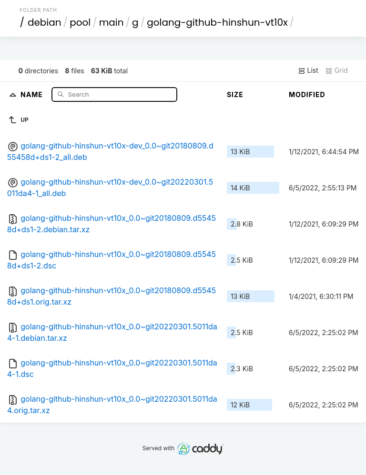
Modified (307, 94)
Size (235, 94)
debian (44, 22)
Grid (336, 70)
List (308, 70)
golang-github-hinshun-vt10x (217, 22)
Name (32, 94)
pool (80, 22)
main (111, 22)
